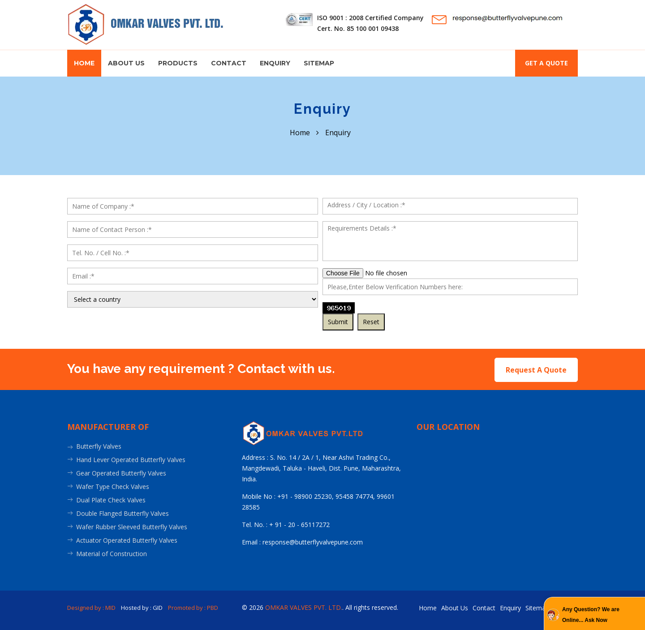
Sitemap (319, 63)
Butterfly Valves (98, 445)
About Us (454, 607)
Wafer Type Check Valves (112, 485)
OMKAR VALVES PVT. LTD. (303, 606)
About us (126, 63)
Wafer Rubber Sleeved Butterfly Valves (131, 526)
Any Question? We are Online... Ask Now (590, 614)
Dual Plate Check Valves (111, 499)
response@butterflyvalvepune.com (312, 541)
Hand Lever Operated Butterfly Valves (130, 458)
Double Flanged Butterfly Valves (122, 512)
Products (178, 63)
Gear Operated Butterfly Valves (121, 472)
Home (84, 63)
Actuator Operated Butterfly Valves (126, 539)
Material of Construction (111, 553)
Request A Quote (536, 369)
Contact (228, 63)
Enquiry (275, 63)
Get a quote (546, 63)
